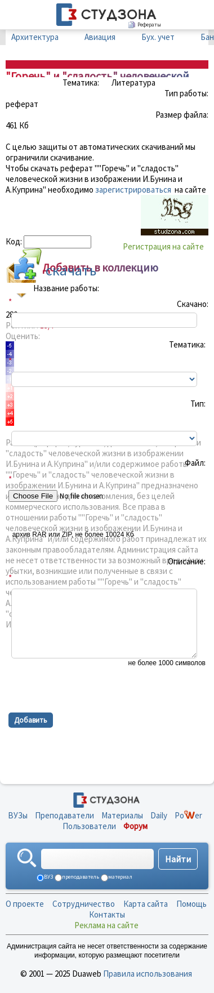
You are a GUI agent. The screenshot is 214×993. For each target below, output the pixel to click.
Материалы (122, 815)
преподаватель (80, 876)
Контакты (107, 914)
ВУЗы (18, 815)
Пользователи (89, 826)
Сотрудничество (83, 903)
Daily (158, 815)
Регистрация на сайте (163, 246)
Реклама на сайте (106, 925)
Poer (188, 815)
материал (119, 876)
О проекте (25, 903)
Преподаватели (64, 815)
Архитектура (35, 37)
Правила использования (147, 973)
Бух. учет (158, 37)
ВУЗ (48, 876)
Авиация (99, 37)
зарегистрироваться (133, 189)
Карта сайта (145, 903)
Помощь (191, 903)
